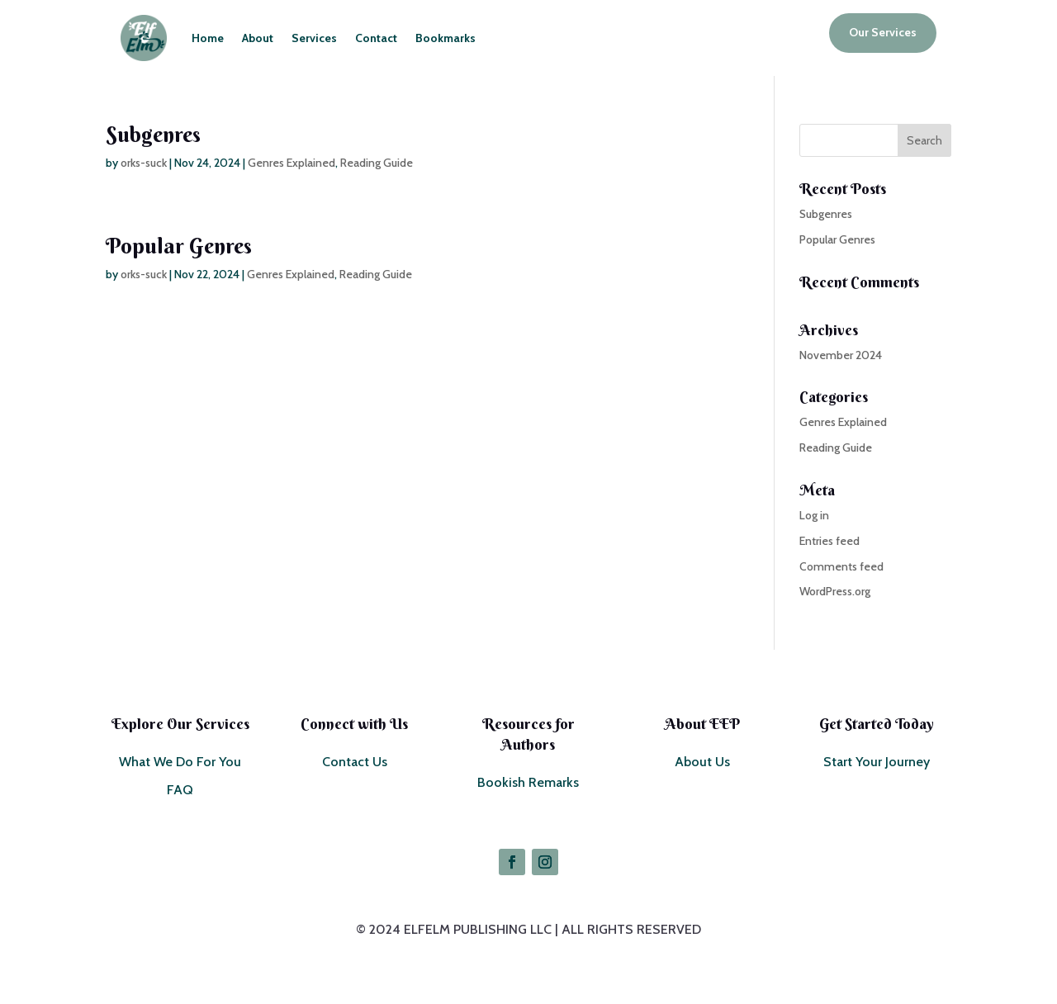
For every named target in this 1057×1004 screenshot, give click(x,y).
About (257, 38)
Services (314, 38)
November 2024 (840, 355)
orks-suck (144, 162)
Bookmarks (445, 38)
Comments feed (841, 566)
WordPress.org (834, 591)
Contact (376, 38)
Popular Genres (179, 246)
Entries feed (829, 540)
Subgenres (153, 134)
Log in (814, 515)
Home (208, 38)
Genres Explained (291, 162)
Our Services (883, 32)
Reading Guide (376, 162)
